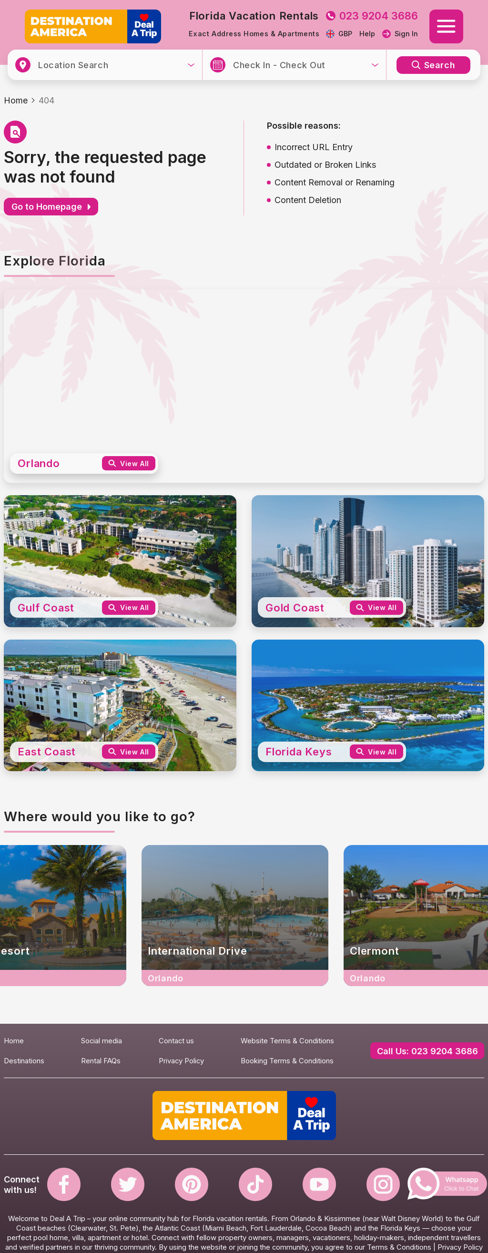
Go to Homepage (51, 207)
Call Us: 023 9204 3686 (427, 1051)
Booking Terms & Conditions (287, 1061)
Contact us (176, 1041)
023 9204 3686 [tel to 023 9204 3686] (372, 16)
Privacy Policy (181, 1061)
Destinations (24, 1061)
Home (16, 100)
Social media (101, 1041)
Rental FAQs (101, 1061)
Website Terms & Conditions (287, 1041)
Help (367, 34)
